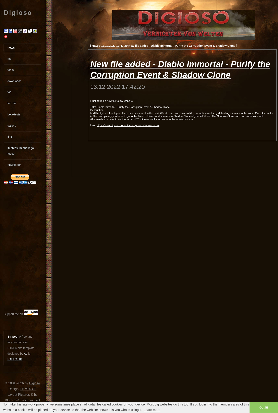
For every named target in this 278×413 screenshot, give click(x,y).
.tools (10, 70)
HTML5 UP (14, 359)
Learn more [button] (152, 410)
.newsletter (14, 164)
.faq (9, 92)
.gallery (11, 125)
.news (11, 47)
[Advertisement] (16, 247)
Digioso (34, 383)
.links (10, 136)
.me (9, 58)
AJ (25, 353)
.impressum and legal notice (21, 150)
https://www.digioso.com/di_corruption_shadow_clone (128, 125)
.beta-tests (13, 114)
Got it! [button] (263, 407)
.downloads (14, 81)
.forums (11, 103)
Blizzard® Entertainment (22, 400)
